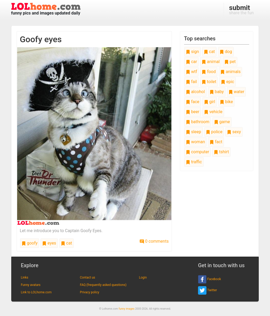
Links (24, 277)
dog (226, 51)
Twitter (207, 290)
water (236, 91)
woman (195, 141)
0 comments (154, 241)
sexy (234, 131)
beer (192, 111)
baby (217, 91)
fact (216, 141)
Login (143, 277)
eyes (49, 243)
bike (226, 101)
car (191, 61)
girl (209, 101)
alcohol (195, 91)
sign (192, 51)
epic (227, 81)
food (209, 71)
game (222, 121)
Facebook (209, 279)
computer (197, 151)
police (214, 131)
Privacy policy (89, 292)
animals (230, 71)
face (192, 101)
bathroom (197, 121)
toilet (209, 81)
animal (211, 61)
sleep (193, 131)
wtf (191, 71)
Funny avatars (30, 285)
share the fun (241, 9)
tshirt (221, 151)
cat (66, 243)
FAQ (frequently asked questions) (103, 285)
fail (191, 81)
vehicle (213, 111)
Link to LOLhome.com (36, 292)
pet (230, 61)
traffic (194, 161)
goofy (29, 243)
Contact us (87, 277)
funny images (126, 308)
